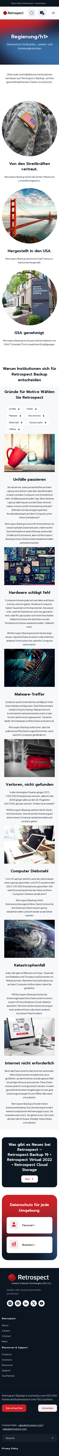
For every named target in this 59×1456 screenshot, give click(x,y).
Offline (14, 429)
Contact (6, 1336)
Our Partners (8, 1375)
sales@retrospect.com (30, 1425)
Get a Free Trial (14, 1408)
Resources (7, 1365)
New (29, 1178)
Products (7, 1354)
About (5, 1325)
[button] (42, 13)
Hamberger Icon (53, 13)
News (5, 1341)
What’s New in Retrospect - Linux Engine (28, 3)
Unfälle (14, 409)
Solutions (7, 1359)
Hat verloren (36, 415)
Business (24, 1245)
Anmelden (47, 1408)
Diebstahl (16, 422)
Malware (15, 415)
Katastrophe (38, 422)
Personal (24, 1225)
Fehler (32, 409)
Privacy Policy (10, 1448)
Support (6, 1370)
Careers (6, 1330)
